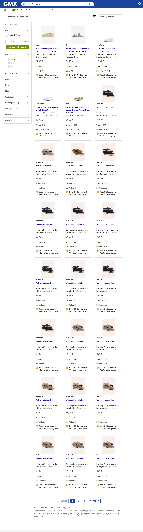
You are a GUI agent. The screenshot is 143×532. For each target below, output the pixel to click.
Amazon (51, 10)
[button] (87, 4)
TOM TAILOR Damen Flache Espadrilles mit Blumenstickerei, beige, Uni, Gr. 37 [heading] (108, 50)
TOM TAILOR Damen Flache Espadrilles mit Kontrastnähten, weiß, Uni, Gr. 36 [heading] (47, 108)
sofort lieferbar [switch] (13, 35)
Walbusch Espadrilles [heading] (105, 107)
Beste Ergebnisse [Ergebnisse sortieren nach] (106, 17)
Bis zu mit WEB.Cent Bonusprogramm (48, 76)
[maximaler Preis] (24, 41)
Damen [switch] (10, 59)
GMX (33, 10)
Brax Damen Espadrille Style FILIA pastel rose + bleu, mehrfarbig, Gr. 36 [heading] (77, 50)
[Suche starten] (90, 4)
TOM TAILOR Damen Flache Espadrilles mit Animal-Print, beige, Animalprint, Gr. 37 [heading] (78, 108)
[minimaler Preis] (10, 41)
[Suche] (60, 4)
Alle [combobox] (24, 4)
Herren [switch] (10, 63)
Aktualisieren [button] (17, 47)
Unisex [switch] (10, 66)
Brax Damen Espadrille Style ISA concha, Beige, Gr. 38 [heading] (47, 49)
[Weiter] (94, 501)
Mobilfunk (18, 10)
